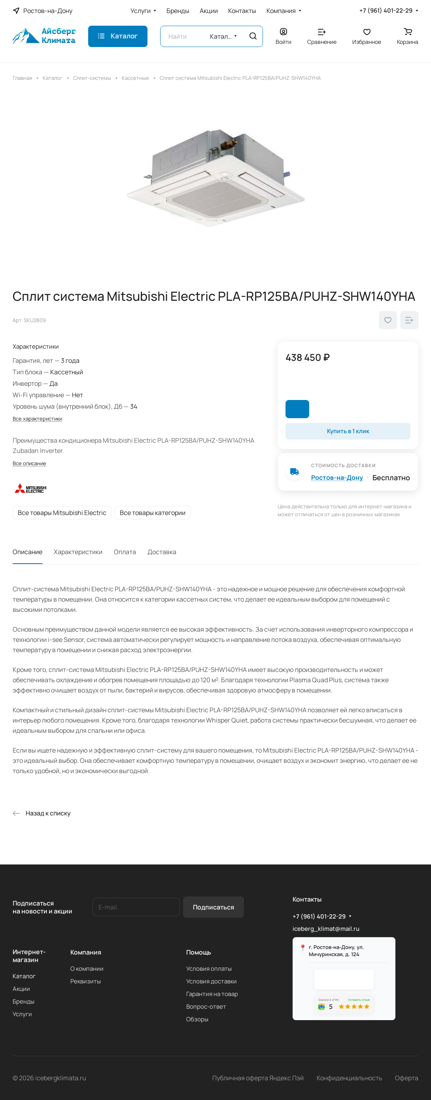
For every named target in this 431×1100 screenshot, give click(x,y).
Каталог (24, 976)
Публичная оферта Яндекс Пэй (258, 1078)
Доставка (161, 551)
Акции (21, 989)
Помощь (198, 952)
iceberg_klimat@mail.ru (326, 929)
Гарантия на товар (212, 994)
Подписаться (213, 907)
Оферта (406, 1078)
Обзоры (197, 1019)
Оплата (125, 551)
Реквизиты (85, 981)
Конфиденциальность (349, 1078)
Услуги (22, 1014)
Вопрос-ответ (206, 1006)
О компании (87, 968)
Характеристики (78, 551)
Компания (85, 952)
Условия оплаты (209, 968)
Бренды (23, 1001)
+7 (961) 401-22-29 (385, 10)
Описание (27, 551)
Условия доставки (211, 981)
